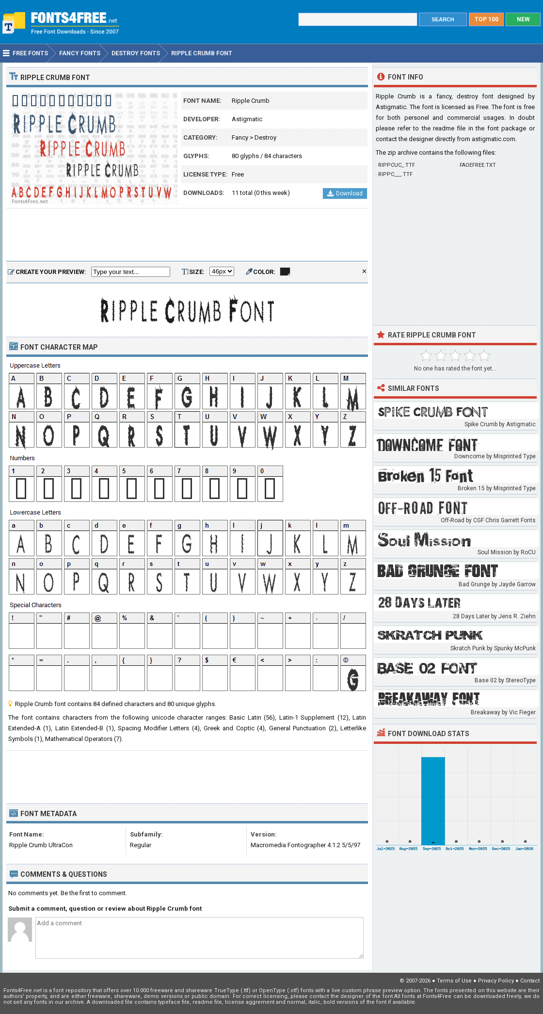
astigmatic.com (493, 139)
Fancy (240, 137)
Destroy (265, 137)
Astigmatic (247, 119)
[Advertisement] (187, 235)
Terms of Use (454, 981)
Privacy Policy (496, 981)
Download (345, 193)
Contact (530, 981)
